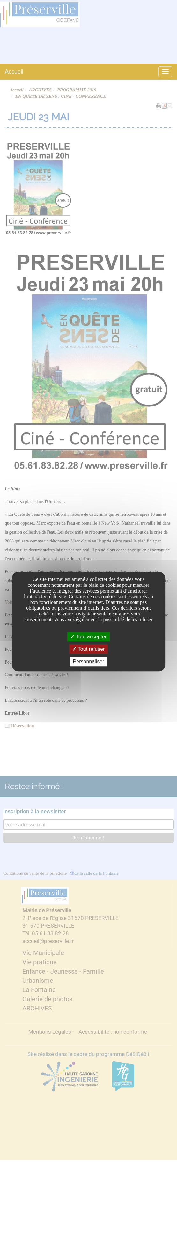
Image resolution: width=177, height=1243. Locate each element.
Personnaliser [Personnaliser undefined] (88, 662)
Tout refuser (88, 649)
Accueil (14, 71)
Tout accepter (88, 636)
